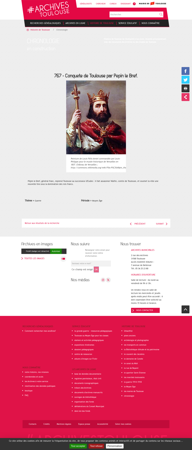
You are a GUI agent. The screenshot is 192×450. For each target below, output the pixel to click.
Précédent (140, 224)
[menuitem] (45, 23)
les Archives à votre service (36, 381)
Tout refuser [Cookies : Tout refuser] (96, 446)
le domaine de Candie (133, 359)
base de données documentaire (87, 374)
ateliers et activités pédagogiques (89, 340)
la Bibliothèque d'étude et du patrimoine (141, 349)
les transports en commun (135, 345)
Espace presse (84, 424)
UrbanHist (128, 331)
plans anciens (130, 335)
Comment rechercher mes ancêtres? (40, 331)
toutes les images (34, 258)
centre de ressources (83, 354)
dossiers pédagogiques (84, 349)
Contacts (32, 424)
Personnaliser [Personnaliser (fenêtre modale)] (114, 446)
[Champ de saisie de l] (91, 264)
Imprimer (185, 88)
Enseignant (126, 4)
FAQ (26, 395)
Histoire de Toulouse (40, 30)
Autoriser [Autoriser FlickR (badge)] (56, 251)
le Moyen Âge (130, 387)
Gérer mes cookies (123, 424)
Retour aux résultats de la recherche (42, 223)
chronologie (129, 396)
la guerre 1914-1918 (133, 382)
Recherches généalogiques (38, 326)
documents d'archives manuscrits (88, 392)
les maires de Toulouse (134, 391)
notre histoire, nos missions (37, 372)
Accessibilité (102, 424)
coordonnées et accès (34, 377)
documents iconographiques (86, 383)
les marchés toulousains (134, 377)
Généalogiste (86, 4)
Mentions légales (64, 424)
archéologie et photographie (136, 340)
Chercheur (100, 4)
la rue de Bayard (131, 368)
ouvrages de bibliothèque (85, 397)
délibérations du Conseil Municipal (89, 406)
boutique (28, 391)
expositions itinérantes (84, 345)
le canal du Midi (131, 363)
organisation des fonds (84, 402)
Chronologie (62, 30)
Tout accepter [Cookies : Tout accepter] (78, 446)
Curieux (113, 4)
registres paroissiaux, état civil (87, 378)
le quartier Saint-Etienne (135, 373)
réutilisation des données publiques (40, 386)
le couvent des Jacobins (134, 354)
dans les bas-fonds (82, 411)
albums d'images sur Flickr (85, 359)
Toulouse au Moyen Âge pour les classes (91, 335)
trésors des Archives (82, 388)
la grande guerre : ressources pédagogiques (93, 331)
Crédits (46, 424)
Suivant (160, 224)
